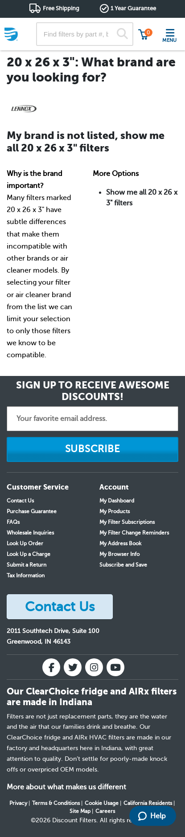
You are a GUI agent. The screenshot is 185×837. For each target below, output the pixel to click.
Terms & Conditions (56, 803)
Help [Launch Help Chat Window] (152, 816)
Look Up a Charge (28, 554)
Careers (105, 811)
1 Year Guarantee (133, 8)
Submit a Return (26, 565)
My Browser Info (119, 554)
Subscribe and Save (123, 565)
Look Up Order (25, 543)
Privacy (18, 803)
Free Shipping (61, 8)
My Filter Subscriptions (127, 522)
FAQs (13, 522)
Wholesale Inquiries (30, 533)
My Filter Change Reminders (134, 533)
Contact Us (20, 501)
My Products (114, 511)
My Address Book (120, 543)
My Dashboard (116, 501)
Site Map (80, 811)
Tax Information (26, 575)
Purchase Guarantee (32, 511)
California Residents (147, 803)
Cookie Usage (102, 803)
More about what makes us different (66, 787)
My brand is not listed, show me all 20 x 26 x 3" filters (85, 142)
